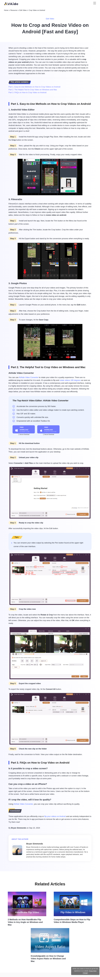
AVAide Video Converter (28, 377)
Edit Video (23, 10)
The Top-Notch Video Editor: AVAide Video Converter (40, 400)
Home (6, 10)
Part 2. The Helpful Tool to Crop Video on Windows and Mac (33, 90)
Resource (13, 10)
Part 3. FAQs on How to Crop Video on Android (27, 92)
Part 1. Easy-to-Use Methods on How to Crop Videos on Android (34, 87)
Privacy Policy (93, 971)
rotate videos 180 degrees (70, 380)
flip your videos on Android (55, 816)
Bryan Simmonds (18, 828)
